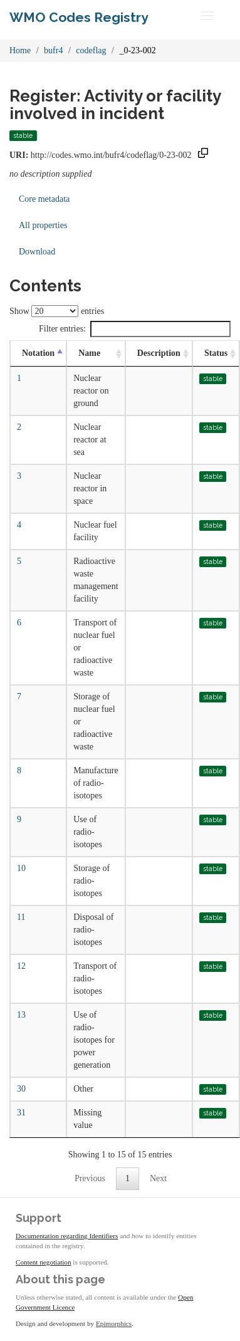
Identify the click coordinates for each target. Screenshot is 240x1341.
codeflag (91, 50)
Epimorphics (114, 1323)
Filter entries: (135, 329)
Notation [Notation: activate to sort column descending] (38, 353)
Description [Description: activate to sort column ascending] (158, 353)
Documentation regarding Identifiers (67, 1235)
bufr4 (53, 50)
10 (21, 868)
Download (37, 251)
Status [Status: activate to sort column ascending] (215, 353)
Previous (90, 1178)
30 (21, 1088)
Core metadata (44, 199)
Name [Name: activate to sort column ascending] (89, 353)
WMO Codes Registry (79, 17)
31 (21, 1112)
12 (21, 966)
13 (21, 1015)
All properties (43, 225)
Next (158, 1178)
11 (21, 917)
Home (20, 50)
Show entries (56, 311)
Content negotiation (43, 1262)
